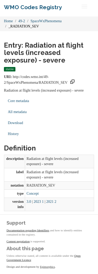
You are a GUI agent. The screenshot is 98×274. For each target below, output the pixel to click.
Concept (32, 193)
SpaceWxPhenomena (46, 21)
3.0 (28, 202)
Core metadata (18, 101)
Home (8, 21)
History (13, 134)
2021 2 (51, 202)
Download (15, 123)
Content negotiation (18, 241)
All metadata (17, 112)
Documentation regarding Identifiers (28, 230)
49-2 (21, 21)
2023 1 (39, 202)
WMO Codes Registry (33, 7)
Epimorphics (47, 266)
